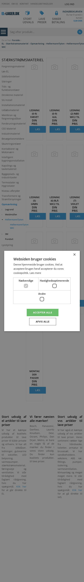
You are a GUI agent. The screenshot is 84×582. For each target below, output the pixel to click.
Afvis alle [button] (43, 321)
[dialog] (42, 291)
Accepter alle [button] (42, 312)
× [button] (74, 254)
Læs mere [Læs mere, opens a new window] (35, 273)
